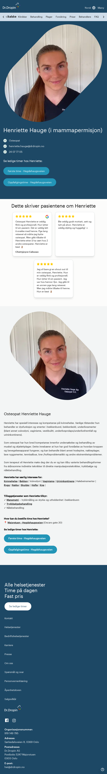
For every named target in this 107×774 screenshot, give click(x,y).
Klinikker (22, 16)
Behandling (36, 16)
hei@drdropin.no (14, 767)
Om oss (8, 663)
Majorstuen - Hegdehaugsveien (25, 522)
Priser (73, 16)
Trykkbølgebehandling (19, 503)
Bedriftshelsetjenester (16, 636)
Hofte (35, 485)
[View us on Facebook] (6, 720)
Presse (8, 654)
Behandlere (85, 16)
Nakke (15, 485)
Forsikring (61, 16)
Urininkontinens (65, 481)
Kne (42, 485)
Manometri (13, 499)
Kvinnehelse (11, 481)
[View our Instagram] (14, 720)
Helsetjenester (12, 627)
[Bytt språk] (90, 7)
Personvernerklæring (16, 681)
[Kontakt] (102, 769)
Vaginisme (48, 481)
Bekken (24, 481)
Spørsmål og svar (14, 672)
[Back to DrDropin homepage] (11, 6)
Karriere (8, 645)
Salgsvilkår (10, 699)
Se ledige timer (18, 606)
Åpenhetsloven (12, 690)
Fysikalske (9, 16)
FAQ (96, 16)
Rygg (7, 485)
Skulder (25, 485)
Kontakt (8, 618)
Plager (49, 16)
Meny (101, 7)
